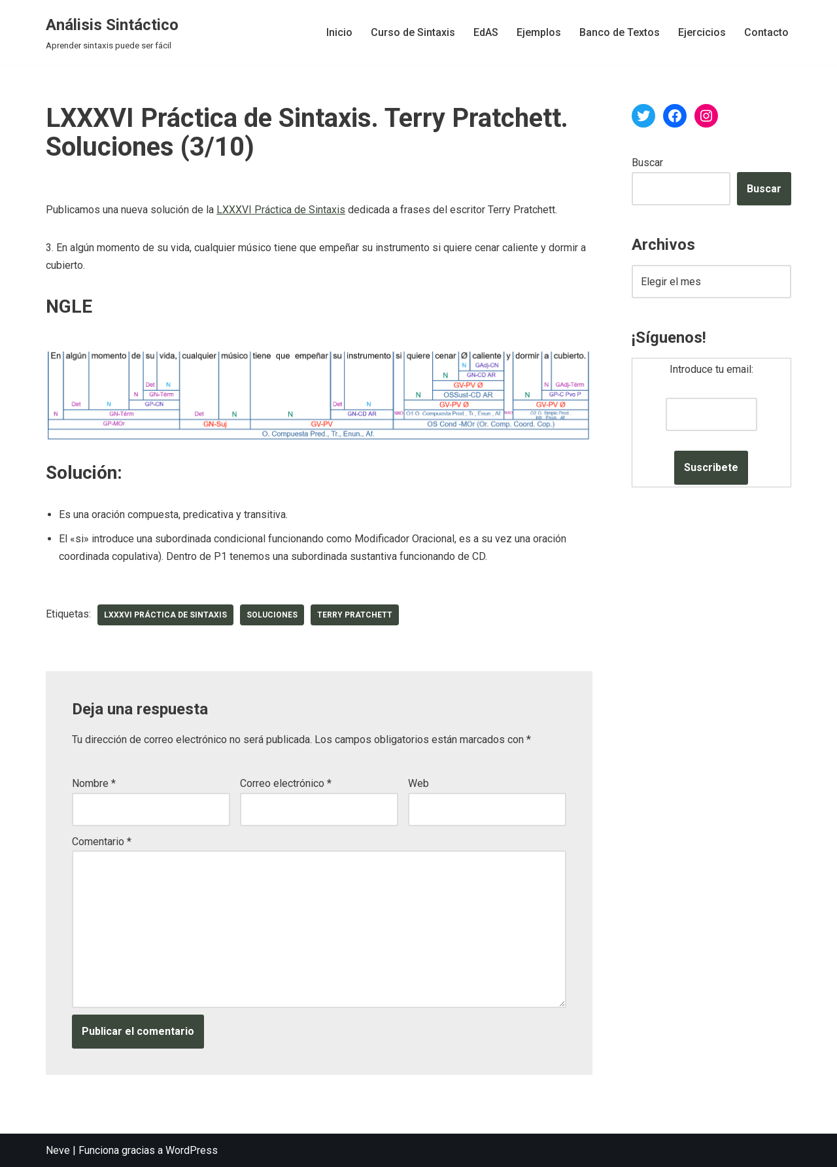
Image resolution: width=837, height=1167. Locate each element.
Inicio (339, 32)
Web (418, 783)
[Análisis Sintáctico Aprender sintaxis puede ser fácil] (112, 32)
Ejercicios (702, 32)
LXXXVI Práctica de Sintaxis (280, 209)
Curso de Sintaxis (413, 32)
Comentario (101, 841)
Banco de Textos (619, 32)
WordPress (191, 1150)
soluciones (272, 614)
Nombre (94, 783)
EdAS (485, 32)
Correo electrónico (286, 783)
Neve (58, 1150)
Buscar (647, 162)
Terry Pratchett (354, 614)
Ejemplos (539, 32)
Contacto (766, 32)
